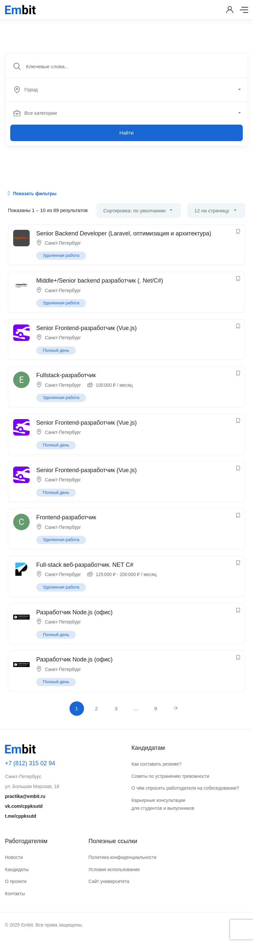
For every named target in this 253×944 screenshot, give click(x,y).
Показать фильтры (32, 193)
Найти (127, 133)
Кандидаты (17, 869)
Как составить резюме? (156, 764)
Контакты (15, 893)
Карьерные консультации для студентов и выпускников (162, 804)
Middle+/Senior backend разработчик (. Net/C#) (99, 280)
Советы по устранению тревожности (170, 776)
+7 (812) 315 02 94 (30, 763)
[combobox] (130, 89)
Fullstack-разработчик (66, 375)
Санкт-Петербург (63, 243)
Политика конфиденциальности (122, 857)
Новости (14, 857)
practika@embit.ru (25, 796)
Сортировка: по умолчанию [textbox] (134, 210)
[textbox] (126, 90)
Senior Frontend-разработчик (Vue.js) (86, 328)
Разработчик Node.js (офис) (74, 612)
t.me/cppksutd (20, 816)
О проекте (16, 881)
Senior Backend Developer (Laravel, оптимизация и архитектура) (123, 233)
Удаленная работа (61, 255)
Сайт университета (108, 881)
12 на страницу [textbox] (211, 210)
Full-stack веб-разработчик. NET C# (84, 565)
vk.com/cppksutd (23, 806)
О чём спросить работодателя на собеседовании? (185, 788)
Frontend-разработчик (66, 517)
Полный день (56, 350)
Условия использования (113, 869)
